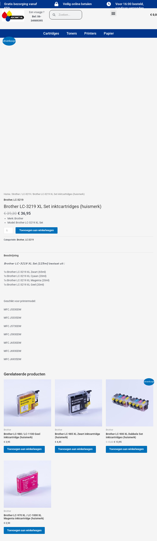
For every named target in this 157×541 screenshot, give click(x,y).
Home (7, 144)
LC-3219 (26, 144)
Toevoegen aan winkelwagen (36, 180)
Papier (109, 33)
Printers (90, 33)
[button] (113, 13)
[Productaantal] (8, 181)
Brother (16, 144)
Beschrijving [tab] (11, 205)
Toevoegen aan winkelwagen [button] (26, 400)
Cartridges (51, 33)
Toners (72, 33)
